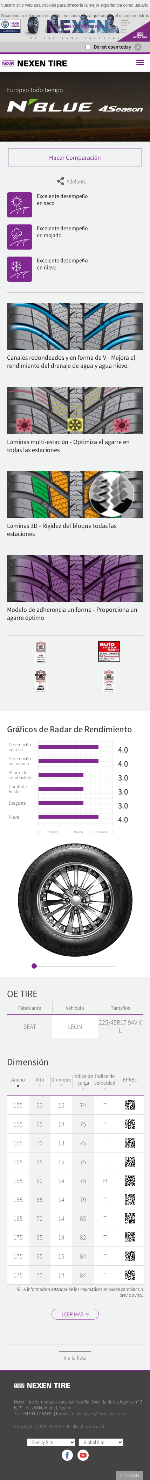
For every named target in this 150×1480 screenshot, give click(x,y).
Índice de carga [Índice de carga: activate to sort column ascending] (83, 1081)
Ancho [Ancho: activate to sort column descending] (18, 1081)
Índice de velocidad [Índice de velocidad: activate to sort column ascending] (104, 1081)
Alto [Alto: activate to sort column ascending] (39, 1081)
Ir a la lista (75, 1357)
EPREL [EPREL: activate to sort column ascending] (130, 1081)
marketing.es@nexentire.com (97, 1413)
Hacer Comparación (75, 157)
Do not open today (112, 47)
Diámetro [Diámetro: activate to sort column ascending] (61, 1081)
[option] (75, 900)
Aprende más (75, 26)
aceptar (97, 26)
